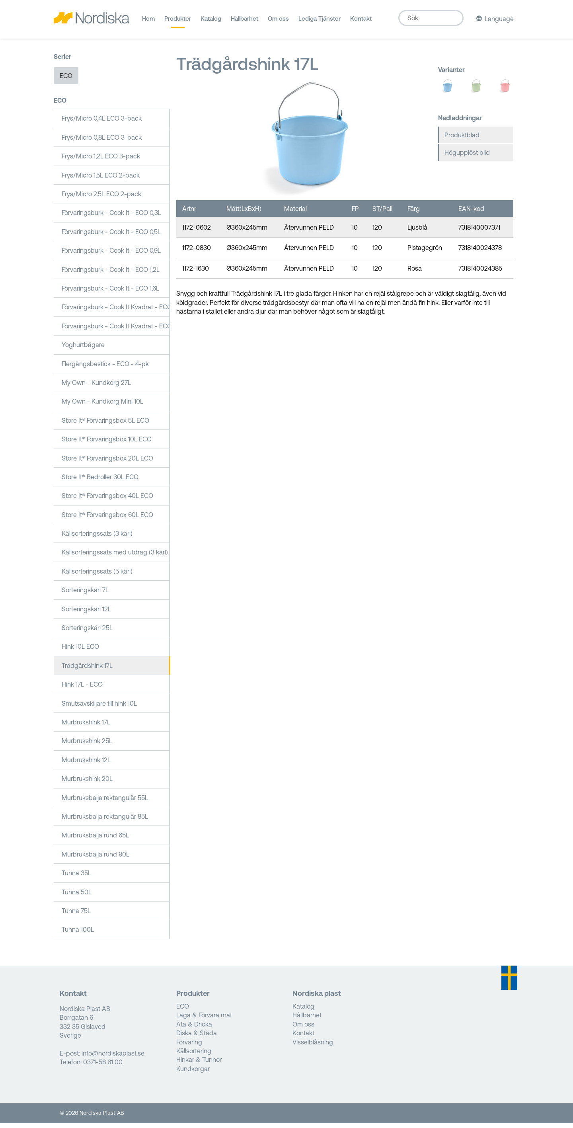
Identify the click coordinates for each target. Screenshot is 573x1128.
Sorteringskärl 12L (86, 613)
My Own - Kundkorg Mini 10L (102, 406)
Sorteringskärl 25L (87, 632)
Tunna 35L (76, 878)
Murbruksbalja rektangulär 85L (105, 821)
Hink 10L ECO (80, 651)
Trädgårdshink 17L (87, 670)
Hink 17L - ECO (82, 689)
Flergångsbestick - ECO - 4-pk (105, 368)
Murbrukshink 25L (87, 745)
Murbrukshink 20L (87, 783)
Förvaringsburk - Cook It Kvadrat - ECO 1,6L (116, 312)
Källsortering (193, 1056)
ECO (66, 80)
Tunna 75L (76, 915)
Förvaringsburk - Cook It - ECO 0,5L (111, 236)
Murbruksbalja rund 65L (95, 840)
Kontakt (361, 21)
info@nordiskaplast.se (113, 1058)
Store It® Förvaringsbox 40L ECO (107, 500)
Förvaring (189, 1046)
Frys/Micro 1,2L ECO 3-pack (101, 161)
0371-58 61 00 (103, 1067)
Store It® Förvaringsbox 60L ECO (107, 519)
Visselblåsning (312, 1046)
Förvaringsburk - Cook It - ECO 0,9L (111, 255)
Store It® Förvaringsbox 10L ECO (107, 444)
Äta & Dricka (194, 1029)
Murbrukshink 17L (86, 727)
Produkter (177, 21)
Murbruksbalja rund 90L (95, 859)
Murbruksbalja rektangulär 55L (105, 802)
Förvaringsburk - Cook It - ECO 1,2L (111, 274)
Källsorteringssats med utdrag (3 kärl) (115, 557)
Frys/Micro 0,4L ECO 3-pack (102, 123)
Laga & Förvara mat (204, 1020)
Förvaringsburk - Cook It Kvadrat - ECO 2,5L (116, 330)
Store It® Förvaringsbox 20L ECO (107, 462)
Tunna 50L (77, 896)
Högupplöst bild (467, 157)
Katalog (211, 21)
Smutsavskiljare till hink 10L (99, 708)
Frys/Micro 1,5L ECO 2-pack (101, 179)
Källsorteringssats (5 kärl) (97, 576)
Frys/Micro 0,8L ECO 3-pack (102, 142)
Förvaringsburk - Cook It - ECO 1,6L (110, 293)
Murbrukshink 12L (86, 764)
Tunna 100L (78, 934)
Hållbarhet (244, 21)
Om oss (278, 21)
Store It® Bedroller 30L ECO (100, 482)
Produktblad (461, 139)
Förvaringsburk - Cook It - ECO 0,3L (111, 217)
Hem (148, 21)
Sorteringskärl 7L (85, 595)
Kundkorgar (193, 1073)
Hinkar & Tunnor (199, 1064)
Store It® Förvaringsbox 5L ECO (105, 425)
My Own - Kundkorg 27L (96, 387)
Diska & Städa (196, 1038)
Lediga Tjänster (319, 21)
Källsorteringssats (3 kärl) (97, 538)
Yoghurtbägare (83, 349)
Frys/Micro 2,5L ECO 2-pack (101, 199)
